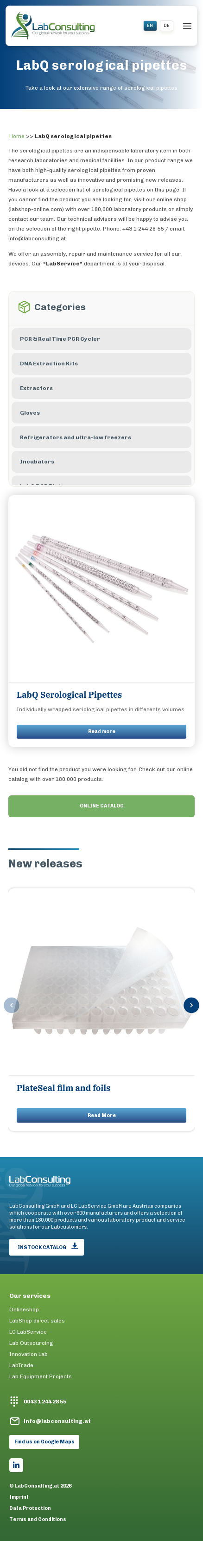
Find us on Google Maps (44, 1442)
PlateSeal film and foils (63, 1088)
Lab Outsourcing (31, 1343)
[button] (191, 1006)
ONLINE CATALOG (102, 806)
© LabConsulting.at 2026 (40, 1486)
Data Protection (30, 1508)
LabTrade (21, 1365)
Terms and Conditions (37, 1519)
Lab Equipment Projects (40, 1376)
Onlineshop (24, 1309)
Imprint (19, 1497)
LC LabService (28, 1332)
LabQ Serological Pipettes (69, 694)
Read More (102, 1115)
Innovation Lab (28, 1354)
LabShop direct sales (37, 1320)
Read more (101, 731)
